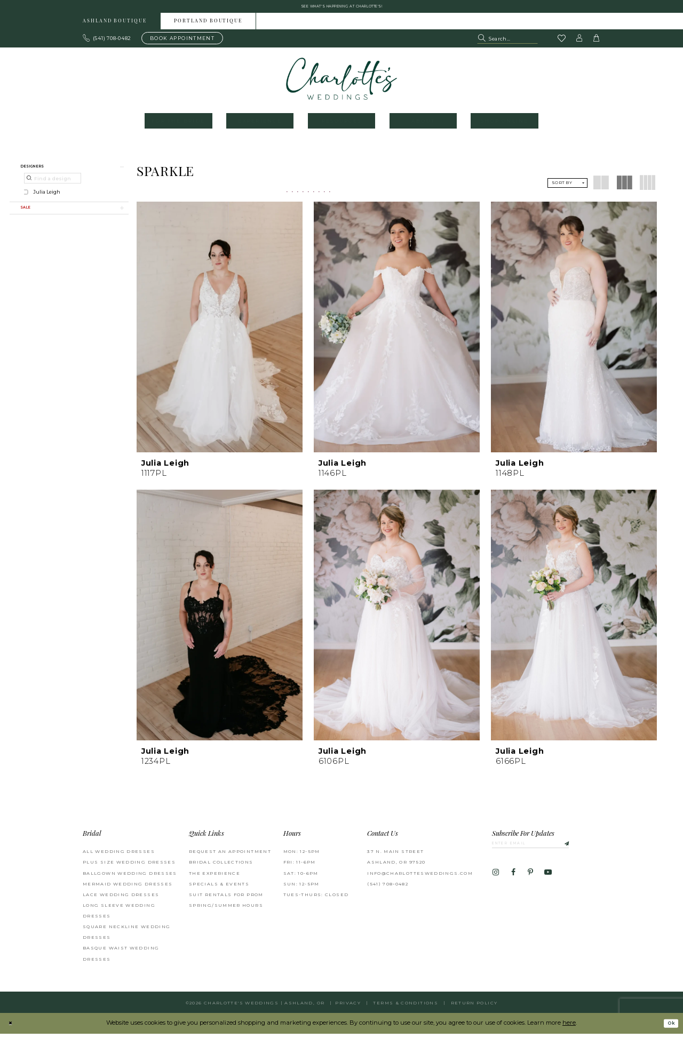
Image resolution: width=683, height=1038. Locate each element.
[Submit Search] (482, 42)
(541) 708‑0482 (387, 888)
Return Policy (474, 1007)
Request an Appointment (230, 856)
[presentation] (220, 331)
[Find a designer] (53, 186)
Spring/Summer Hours (226, 910)
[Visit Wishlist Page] (561, 43)
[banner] (342, 83)
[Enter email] (544, 849)
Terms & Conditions (405, 1007)
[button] (579, 42)
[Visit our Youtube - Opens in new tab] (548, 880)
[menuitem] (115, 25)
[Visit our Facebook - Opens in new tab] (513, 880)
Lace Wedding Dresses (121, 899)
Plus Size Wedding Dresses (129, 866)
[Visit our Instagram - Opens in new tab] (495, 880)
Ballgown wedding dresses (130, 877)
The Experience (214, 877)
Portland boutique (208, 25)
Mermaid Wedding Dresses (127, 888)
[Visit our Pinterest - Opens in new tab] (530, 880)
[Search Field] (507, 42)
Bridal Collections (221, 866)
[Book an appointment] (182, 42)
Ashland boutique (115, 25)
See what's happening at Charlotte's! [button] (341, 8)
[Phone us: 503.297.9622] (107, 42)
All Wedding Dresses (119, 856)
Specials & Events (219, 888)
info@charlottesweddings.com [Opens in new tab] (420, 877)
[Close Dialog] (12, 1028)
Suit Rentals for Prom (226, 899)
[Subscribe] (587, 849)
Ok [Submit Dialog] (668, 1028)
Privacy (348, 1007)
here (569, 1027)
